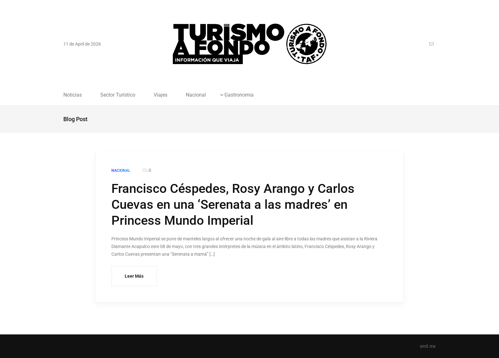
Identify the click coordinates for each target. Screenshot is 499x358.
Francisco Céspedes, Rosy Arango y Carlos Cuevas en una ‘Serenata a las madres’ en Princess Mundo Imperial (233, 204)
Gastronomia (239, 95)
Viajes (160, 95)
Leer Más (134, 276)
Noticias (72, 95)
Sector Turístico (117, 95)
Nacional (196, 95)
